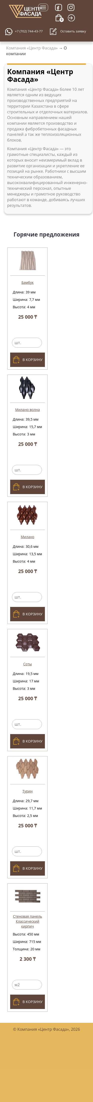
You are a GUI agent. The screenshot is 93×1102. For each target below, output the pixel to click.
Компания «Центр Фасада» (32, 48)
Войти (72, 24)
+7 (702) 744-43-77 (29, 31)
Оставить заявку (68, 31)
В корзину (27, 359)
